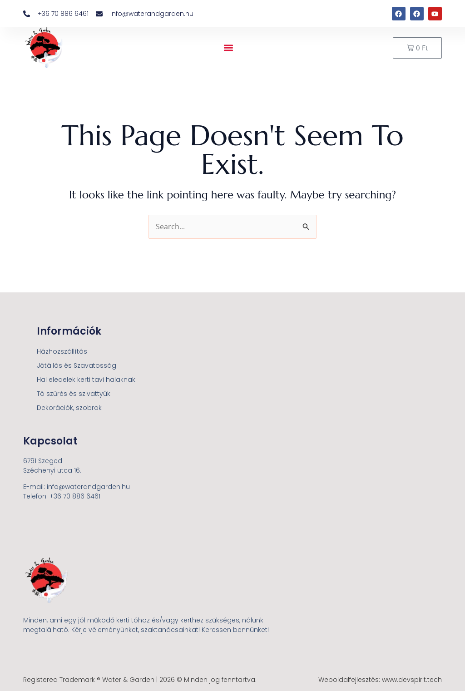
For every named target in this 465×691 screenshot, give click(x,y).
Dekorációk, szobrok (69, 407)
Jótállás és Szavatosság (76, 365)
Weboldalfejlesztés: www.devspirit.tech (380, 679)
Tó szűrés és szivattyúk (73, 393)
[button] (228, 47)
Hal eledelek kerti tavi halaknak (86, 379)
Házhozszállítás (62, 351)
